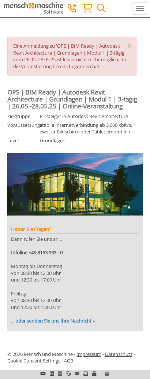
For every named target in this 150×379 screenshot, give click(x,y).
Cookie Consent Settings (33, 360)
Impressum (88, 354)
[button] (94, 373)
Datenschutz (118, 354)
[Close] (129, 46)
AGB (68, 360)
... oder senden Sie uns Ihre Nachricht (51, 320)
